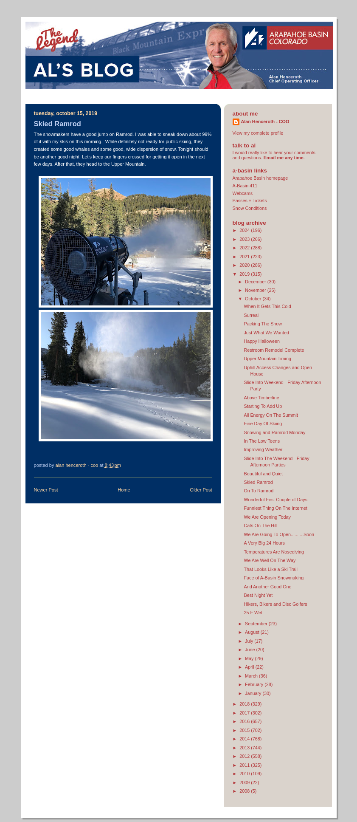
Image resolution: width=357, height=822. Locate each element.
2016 (245, 721)
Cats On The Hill (260, 525)
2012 (245, 756)
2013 (245, 747)
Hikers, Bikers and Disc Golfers (275, 604)
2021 (245, 256)
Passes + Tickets (250, 200)
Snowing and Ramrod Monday (274, 432)
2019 (245, 274)
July (249, 641)
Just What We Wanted (266, 332)
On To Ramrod (258, 490)
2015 (245, 730)
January (253, 693)
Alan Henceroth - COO (265, 121)
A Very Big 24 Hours (264, 542)
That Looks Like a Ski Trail (270, 569)
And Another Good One (267, 586)
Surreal (251, 315)
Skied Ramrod (258, 482)
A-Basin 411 (245, 185)
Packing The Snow (263, 323)
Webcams (243, 193)
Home (124, 489)
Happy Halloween (262, 341)
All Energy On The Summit (271, 415)
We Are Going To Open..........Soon (279, 534)
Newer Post (46, 489)
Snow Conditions (250, 208)
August (253, 632)
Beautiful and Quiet (263, 473)
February (254, 684)
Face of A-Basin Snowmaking (274, 577)
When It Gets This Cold (267, 306)
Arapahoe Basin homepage (260, 178)
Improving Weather (263, 449)
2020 (245, 265)
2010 (245, 773)
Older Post (201, 489)
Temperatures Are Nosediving (274, 551)
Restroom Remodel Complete (274, 350)
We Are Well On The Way (269, 560)
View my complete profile (258, 133)
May (250, 658)
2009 (245, 782)
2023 (245, 239)
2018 (245, 703)
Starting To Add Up (263, 406)
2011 (245, 765)
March (252, 675)
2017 (245, 712)
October (253, 298)
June (250, 649)
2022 (245, 247)
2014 (245, 738)
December (256, 281)
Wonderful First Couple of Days (275, 499)
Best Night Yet (258, 595)
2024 (245, 230)
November (256, 290)
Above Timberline (261, 397)
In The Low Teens (262, 440)
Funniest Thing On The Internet (275, 508)
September (257, 623)
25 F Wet (253, 612)
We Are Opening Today (267, 517)
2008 (245, 791)
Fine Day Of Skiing (263, 423)
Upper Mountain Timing (267, 358)
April (250, 666)
